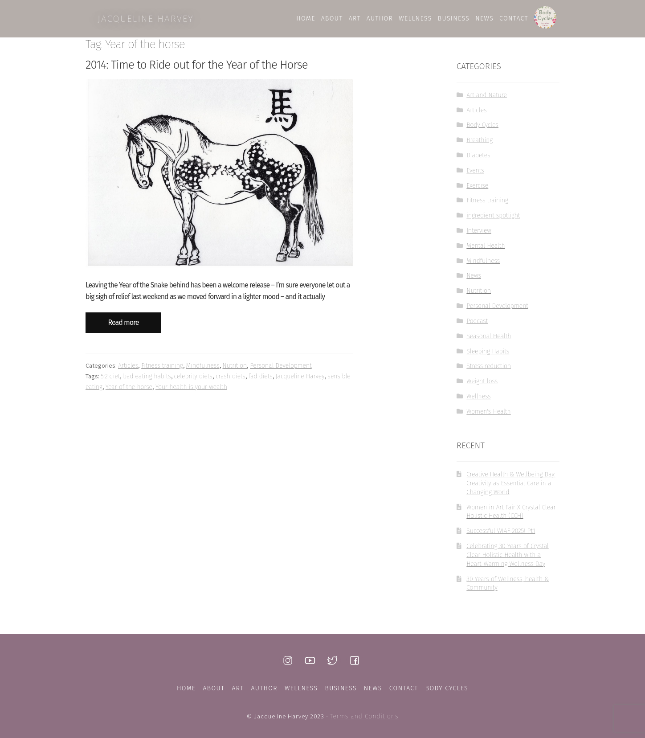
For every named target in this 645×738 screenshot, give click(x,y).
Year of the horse (129, 391)
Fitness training (162, 370)
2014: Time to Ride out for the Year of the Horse (197, 69)
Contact (403, 688)
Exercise (477, 190)
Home (186, 688)
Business (340, 688)
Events (475, 175)
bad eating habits (147, 381)
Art (238, 688)
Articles (128, 370)
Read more (123, 327)
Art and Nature (486, 99)
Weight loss (482, 386)
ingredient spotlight (493, 220)
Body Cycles (482, 130)
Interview (478, 235)
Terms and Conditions (364, 716)
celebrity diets (193, 381)
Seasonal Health (488, 340)
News (473, 280)
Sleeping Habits (487, 356)
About (214, 688)
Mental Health (485, 250)
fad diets (261, 381)
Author (264, 688)
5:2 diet (110, 381)
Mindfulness (203, 370)
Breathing (479, 145)
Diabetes (478, 160)
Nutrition (235, 370)
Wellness (478, 401)
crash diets (230, 381)
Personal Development (281, 370)
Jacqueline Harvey (300, 381)
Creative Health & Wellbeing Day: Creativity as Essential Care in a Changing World (510, 488)
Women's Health (488, 416)
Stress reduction (488, 371)
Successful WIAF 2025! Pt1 (500, 536)
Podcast (477, 325)
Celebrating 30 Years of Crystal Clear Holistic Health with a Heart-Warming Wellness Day (507, 559)
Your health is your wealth (191, 391)
